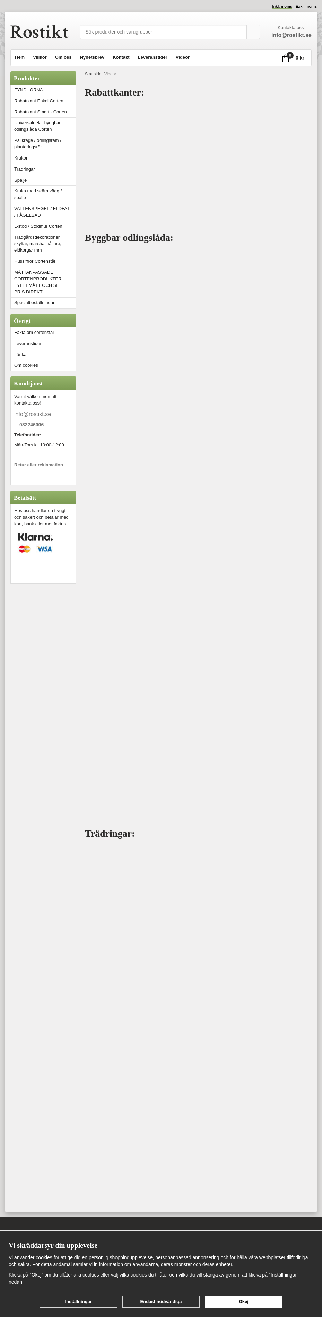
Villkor (40, 57)
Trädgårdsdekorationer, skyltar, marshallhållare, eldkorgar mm (37, 244)
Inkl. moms (282, 6)
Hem (20, 57)
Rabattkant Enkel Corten (38, 100)
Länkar (21, 354)
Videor (183, 57)
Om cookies (26, 365)
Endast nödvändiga (161, 1301)
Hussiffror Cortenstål (34, 261)
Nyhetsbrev (92, 57)
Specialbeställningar (34, 302)
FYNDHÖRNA (28, 89)
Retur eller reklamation (38, 464)
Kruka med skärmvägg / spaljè (38, 194)
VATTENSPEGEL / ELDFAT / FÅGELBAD (42, 212)
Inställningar (78, 1301)
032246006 (31, 425)
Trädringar (24, 169)
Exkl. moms (306, 6)
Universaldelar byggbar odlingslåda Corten (45, 126)
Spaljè (20, 180)
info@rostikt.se (32, 414)
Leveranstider (152, 57)
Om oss (63, 57)
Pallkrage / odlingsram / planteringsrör (37, 143)
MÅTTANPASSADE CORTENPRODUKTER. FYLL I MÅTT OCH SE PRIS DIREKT (38, 282)
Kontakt (121, 57)
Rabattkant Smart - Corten (45, 112)
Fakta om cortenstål (34, 332)
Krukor (20, 158)
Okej (244, 1301)
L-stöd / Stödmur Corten (45, 226)
